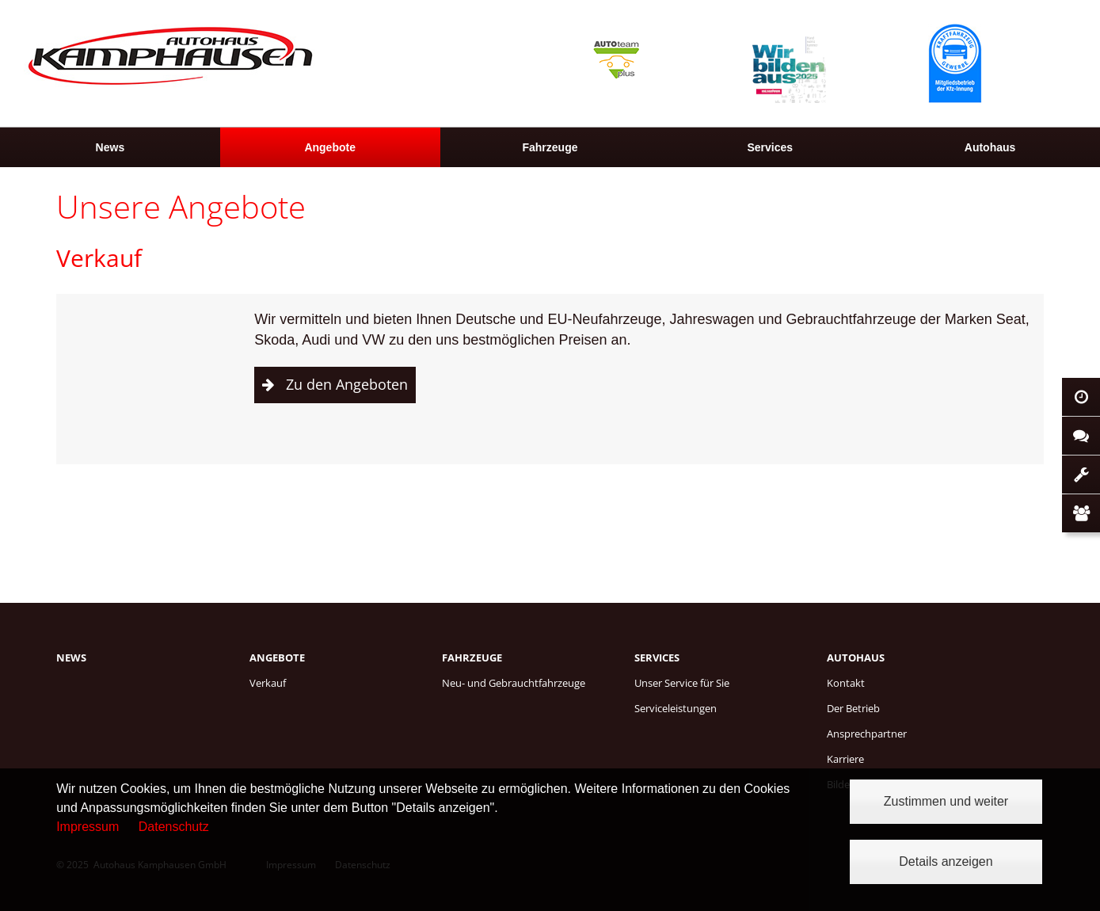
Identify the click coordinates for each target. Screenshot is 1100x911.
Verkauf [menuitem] (267, 683)
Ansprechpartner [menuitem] (867, 733)
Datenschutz (174, 826)
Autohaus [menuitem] (990, 147)
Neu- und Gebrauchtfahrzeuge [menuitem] (513, 683)
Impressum (87, 826)
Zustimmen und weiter (946, 801)
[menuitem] (110, 147)
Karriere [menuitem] (845, 759)
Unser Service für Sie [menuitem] (681, 683)
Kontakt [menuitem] (846, 683)
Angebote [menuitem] (330, 147)
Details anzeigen (945, 861)
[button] (335, 385)
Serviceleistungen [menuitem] (675, 708)
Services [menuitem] (770, 147)
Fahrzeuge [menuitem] (549, 147)
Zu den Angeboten (347, 384)
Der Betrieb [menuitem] (853, 708)
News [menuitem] (110, 147)
